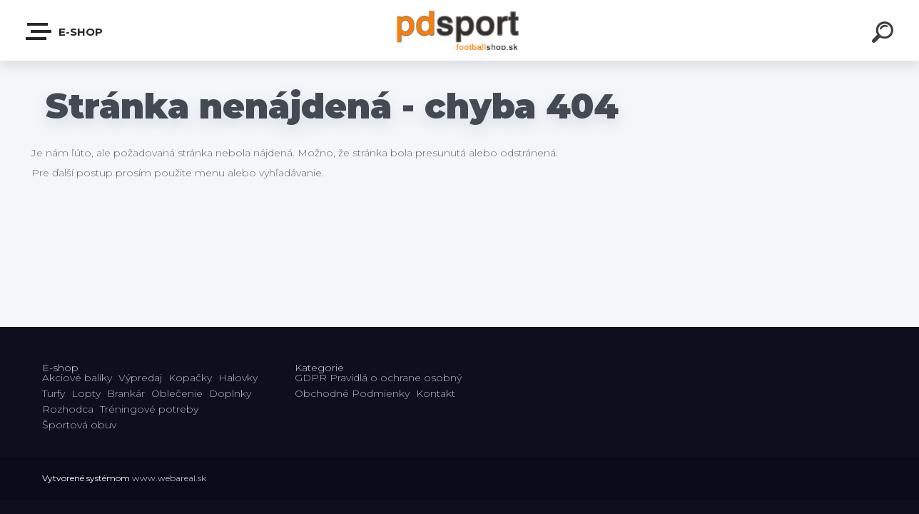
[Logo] (460, 30)
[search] (885, 34)
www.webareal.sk (169, 478)
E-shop (65, 31)
